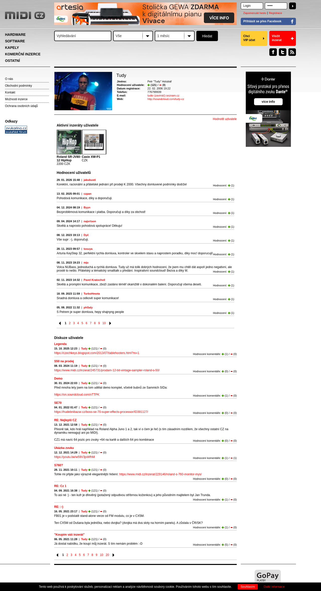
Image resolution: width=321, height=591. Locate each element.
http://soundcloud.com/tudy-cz (165, 98)
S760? (58, 465)
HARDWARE (15, 35)
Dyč (86, 235)
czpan (87, 193)
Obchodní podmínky (18, 85)
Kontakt (10, 92)
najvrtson (90, 221)
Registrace (275, 13)
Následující (110, 323)
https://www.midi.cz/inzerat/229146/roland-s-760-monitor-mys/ (160, 474)
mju (86, 262)
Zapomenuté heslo (254, 13)
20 (107, 555)
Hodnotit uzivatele (225, 119)
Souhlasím (248, 586)
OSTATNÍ (12, 61)
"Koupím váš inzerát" (69, 534)
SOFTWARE (15, 41)
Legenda (60, 344)
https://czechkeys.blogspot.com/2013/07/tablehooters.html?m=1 (96, 353)
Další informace (274, 586)
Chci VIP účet (249, 38)
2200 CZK (69, 160)
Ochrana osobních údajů (21, 106)
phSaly (88, 307)
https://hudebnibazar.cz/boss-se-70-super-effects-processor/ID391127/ (101, 412)
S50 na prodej (64, 361)
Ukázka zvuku (64, 448)
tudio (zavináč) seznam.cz (163, 95)
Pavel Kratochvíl (94, 279)
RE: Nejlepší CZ (65, 420)
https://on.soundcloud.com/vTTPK (76, 394)
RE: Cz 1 (60, 486)
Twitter (282, 52)
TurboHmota (92, 293)
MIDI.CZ (25, 15)
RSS (292, 52)
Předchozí (60, 323)
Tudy (84, 348)
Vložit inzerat (277, 38)
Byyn (87, 207)
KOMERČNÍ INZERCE (23, 54)
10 (104, 323)
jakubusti (90, 179)
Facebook (273, 52)
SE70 (57, 403)
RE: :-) (58, 507)
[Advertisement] (28, 212)
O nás (9, 79)
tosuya (88, 248)
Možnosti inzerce (16, 99)
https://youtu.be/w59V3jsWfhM (74, 457)
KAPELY (12, 48)
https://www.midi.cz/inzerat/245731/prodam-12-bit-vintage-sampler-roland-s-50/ (106, 370)
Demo (58, 378)
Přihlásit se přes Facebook (262, 21)
